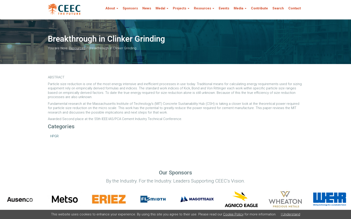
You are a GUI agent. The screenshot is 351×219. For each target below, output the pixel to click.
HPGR (54, 136)
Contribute (259, 8)
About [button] (111, 8)
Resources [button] (204, 8)
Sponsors (130, 8)
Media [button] (240, 8)
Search (278, 8)
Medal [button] (162, 8)
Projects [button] (181, 8)
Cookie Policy (233, 214)
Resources (77, 48)
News (146, 8)
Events (224, 8)
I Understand (290, 214)
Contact (294, 8)
